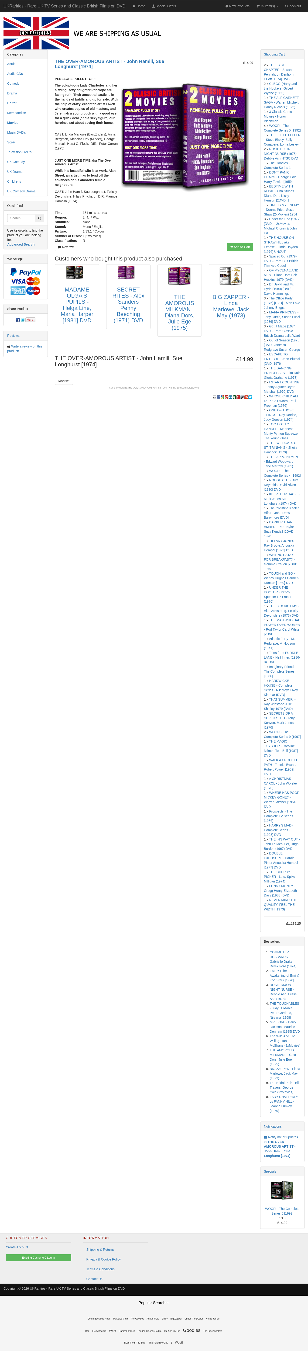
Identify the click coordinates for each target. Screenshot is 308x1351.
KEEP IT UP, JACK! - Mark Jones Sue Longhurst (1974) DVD (282, 498)
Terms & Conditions (100, 1269)
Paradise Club (120, 1318)
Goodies (191, 1330)
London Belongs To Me (149, 1331)
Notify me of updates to (281, 1146)
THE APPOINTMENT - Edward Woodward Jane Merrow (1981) (282, 461)
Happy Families (127, 1331)
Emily (165, 1318)
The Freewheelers (212, 1331)
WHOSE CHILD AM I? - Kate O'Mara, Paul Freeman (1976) (281, 400)
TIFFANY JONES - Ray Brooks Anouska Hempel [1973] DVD (280, 545)
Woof (112, 1331)
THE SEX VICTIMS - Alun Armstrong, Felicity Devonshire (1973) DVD (281, 610)
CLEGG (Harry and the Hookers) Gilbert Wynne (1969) (280, 88)
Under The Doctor (194, 1318)
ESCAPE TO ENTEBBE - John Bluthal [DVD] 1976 (282, 358)
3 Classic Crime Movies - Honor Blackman (278, 116)
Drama (12, 93)
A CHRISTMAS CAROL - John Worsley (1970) (281, 783)
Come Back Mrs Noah (99, 1318)
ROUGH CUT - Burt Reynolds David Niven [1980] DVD (281, 484)
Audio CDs (15, 74)
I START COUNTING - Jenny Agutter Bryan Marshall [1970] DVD (282, 386)
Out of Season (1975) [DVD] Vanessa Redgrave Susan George (282, 344)
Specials (270, 1171)
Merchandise (16, 113)
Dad (87, 1331)
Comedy (13, 83)
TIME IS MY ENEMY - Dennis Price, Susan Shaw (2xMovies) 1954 (281, 209)
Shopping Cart (274, 54)
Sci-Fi (11, 142)
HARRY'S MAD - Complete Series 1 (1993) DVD (279, 830)
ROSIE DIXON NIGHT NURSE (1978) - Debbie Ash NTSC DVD (281, 153)
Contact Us (94, 1279)
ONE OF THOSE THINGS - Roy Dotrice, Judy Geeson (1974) (280, 414)
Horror (12, 103)
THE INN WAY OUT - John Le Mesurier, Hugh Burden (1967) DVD (282, 844)
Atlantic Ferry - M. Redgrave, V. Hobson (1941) (279, 643)
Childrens (14, 181)
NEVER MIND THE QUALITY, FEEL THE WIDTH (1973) (280, 904)
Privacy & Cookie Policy (103, 1259)
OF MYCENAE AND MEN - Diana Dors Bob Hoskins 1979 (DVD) (281, 274)
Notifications (273, 1126)
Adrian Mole (153, 1318)
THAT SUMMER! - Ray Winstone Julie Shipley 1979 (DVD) (280, 704)
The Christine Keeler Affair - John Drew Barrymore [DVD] (281, 512)
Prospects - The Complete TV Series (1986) (278, 816)
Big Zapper (176, 1318)
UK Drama (14, 172)
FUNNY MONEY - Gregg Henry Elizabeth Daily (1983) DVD (280, 890)
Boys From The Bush (135, 1342)
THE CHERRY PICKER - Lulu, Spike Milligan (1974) (279, 876)
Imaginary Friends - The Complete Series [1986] (280, 671)
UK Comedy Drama (21, 191)
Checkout (293, 6)
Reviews (66, 247)
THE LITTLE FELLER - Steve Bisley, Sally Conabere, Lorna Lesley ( (282, 139)
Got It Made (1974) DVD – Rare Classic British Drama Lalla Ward (282, 330)
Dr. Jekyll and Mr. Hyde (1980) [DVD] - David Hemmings (279, 288)
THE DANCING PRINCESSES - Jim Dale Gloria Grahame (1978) (282, 372)
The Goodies (137, 1318)
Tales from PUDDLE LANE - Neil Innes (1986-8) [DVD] (282, 657)
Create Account (17, 1247)
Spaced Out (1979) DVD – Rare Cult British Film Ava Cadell (281, 260)
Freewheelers (99, 1331)
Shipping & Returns (100, 1249)
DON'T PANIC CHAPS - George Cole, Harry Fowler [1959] (281, 177)
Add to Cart (240, 247)
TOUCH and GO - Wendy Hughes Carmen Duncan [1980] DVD (281, 578)
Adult (11, 64)
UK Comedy (16, 162)
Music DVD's (16, 132)
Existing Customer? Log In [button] (38, 1257)
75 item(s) (267, 6)
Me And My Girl (172, 1331)
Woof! (179, 1342)
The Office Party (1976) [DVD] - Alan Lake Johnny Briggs (282, 302)
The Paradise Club (158, 1342)
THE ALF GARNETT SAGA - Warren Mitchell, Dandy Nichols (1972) (281, 102)
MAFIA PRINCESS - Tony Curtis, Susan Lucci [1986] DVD (282, 316)
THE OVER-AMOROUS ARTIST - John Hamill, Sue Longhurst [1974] (163, 387)
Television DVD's (19, 152)
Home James (212, 1318)
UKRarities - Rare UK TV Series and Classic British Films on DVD (64, 6)
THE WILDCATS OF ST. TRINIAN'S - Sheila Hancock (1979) (281, 447)
